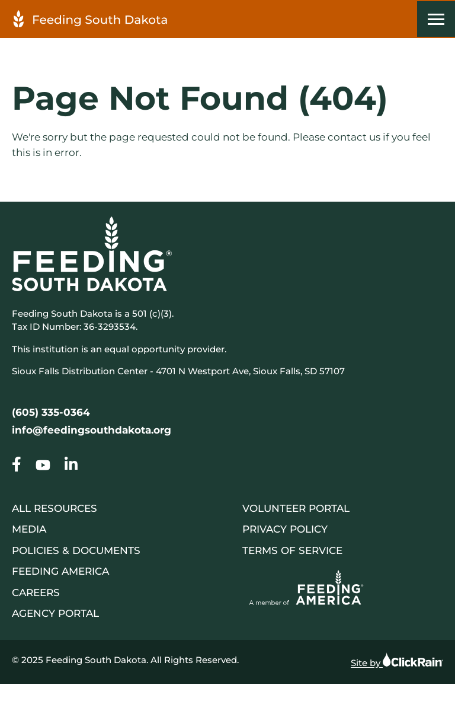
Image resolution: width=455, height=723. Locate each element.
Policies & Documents (76, 550)
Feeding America (60, 571)
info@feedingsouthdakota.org (91, 430)
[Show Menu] (436, 19)
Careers (36, 592)
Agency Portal (55, 613)
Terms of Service (292, 550)
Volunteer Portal (296, 508)
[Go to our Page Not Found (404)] (16, 466)
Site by (397, 660)
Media (29, 529)
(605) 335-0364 (51, 412)
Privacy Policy (285, 529)
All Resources (54, 508)
